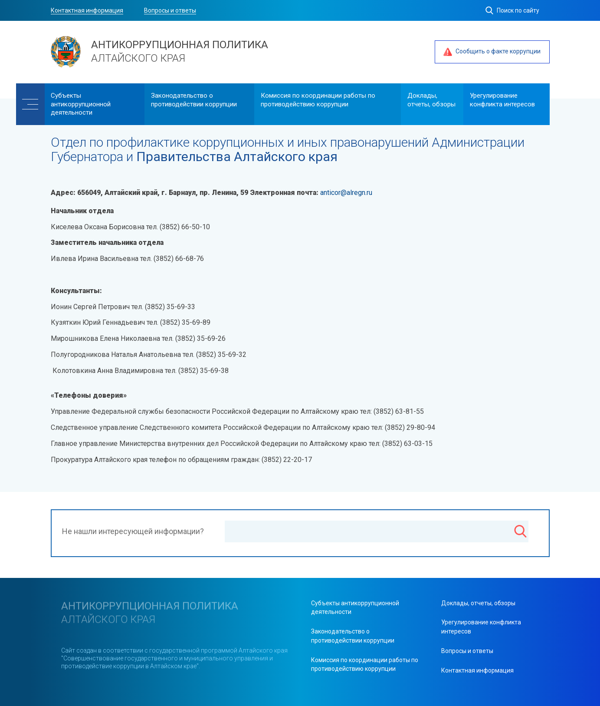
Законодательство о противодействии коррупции (194, 100)
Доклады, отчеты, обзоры (431, 100)
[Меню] (30, 104)
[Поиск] (520, 532)
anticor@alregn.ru (346, 192)
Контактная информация (87, 10)
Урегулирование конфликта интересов (502, 100)
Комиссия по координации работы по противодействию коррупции (318, 100)
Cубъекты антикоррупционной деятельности (81, 104)
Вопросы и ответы (170, 10)
